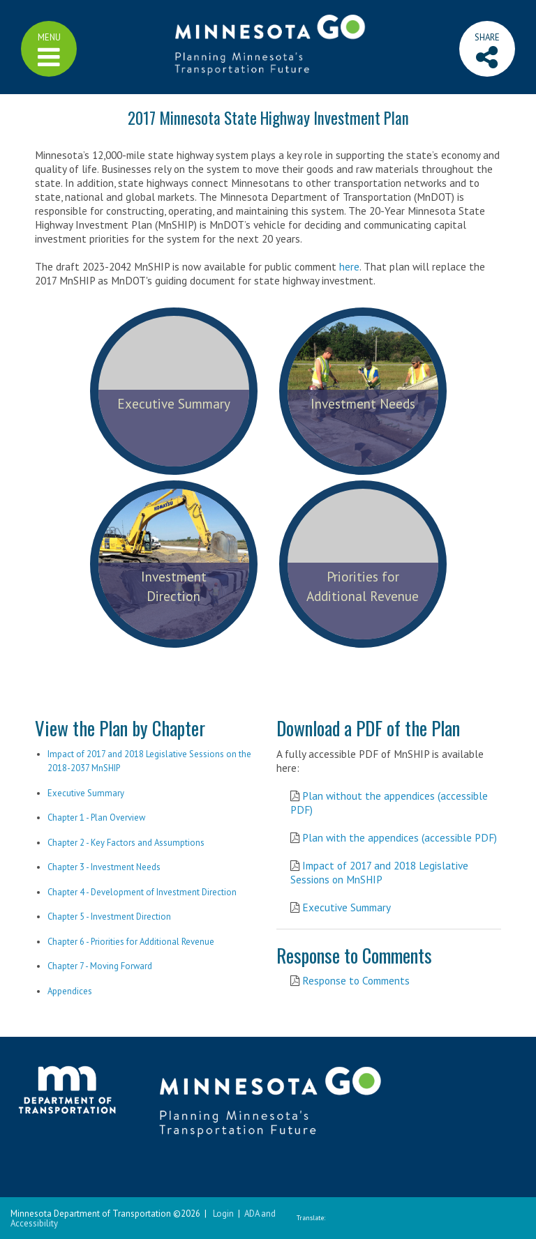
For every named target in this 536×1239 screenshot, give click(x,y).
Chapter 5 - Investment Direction (109, 916)
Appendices (69, 991)
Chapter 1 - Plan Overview (96, 817)
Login (223, 1213)
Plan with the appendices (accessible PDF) (399, 837)
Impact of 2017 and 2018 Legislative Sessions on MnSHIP (379, 872)
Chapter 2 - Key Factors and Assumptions (125, 843)
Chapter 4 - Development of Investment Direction (142, 892)
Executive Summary (85, 793)
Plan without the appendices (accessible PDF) (389, 802)
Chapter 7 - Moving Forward (99, 966)
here (349, 266)
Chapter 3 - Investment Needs (104, 867)
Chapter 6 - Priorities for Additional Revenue (130, 942)
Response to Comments (356, 980)
